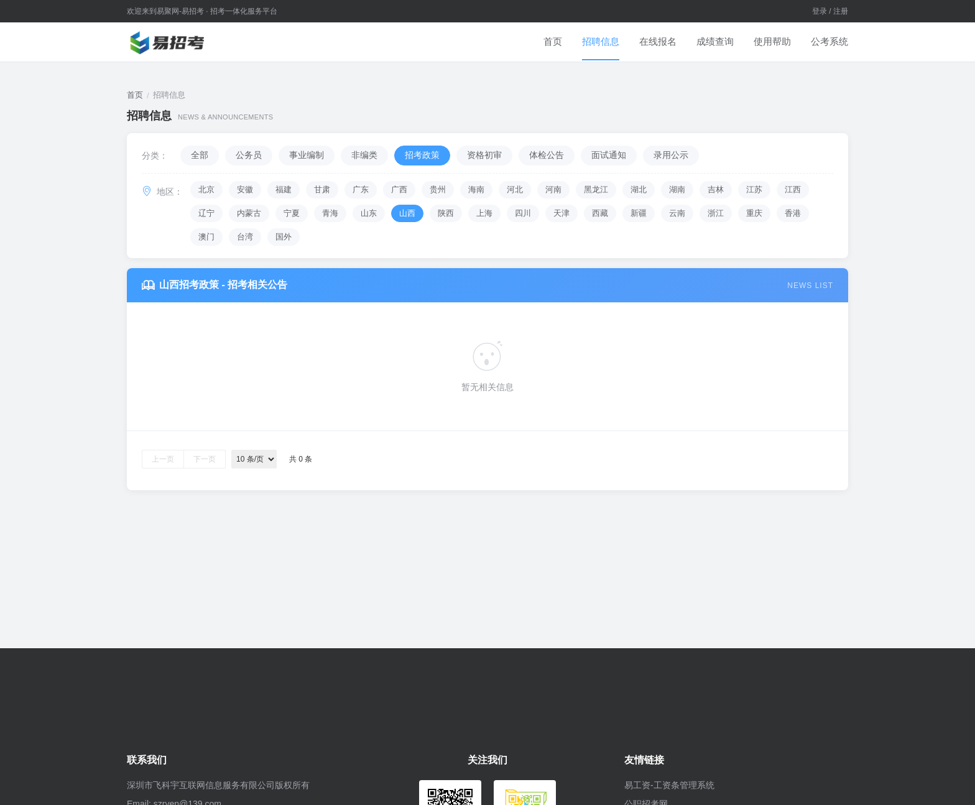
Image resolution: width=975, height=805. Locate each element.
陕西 (446, 213)
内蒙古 (249, 213)
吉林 (716, 189)
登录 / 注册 (830, 11)
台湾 (245, 236)
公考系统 (829, 41)
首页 (552, 41)
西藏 (600, 213)
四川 (523, 213)
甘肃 (322, 189)
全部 (199, 155)
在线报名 (658, 41)
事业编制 (306, 155)
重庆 (754, 213)
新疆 (639, 213)
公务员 (249, 155)
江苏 (754, 189)
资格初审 (484, 155)
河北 (515, 189)
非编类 (364, 155)
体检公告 (546, 155)
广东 (361, 189)
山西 (407, 213)
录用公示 (671, 155)
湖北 (639, 189)
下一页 (204, 459)
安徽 (245, 189)
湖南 (677, 189)
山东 (369, 213)
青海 (330, 213)
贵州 (438, 189)
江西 (793, 189)
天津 (561, 213)
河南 (553, 189)
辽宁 (206, 213)
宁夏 (292, 213)
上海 (484, 213)
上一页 (163, 459)
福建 (283, 189)
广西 (399, 189)
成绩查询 (715, 41)
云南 (677, 213)
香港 (793, 213)
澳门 (206, 236)
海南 (476, 189)
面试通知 (608, 155)
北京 (206, 189)
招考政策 (422, 155)
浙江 (716, 213)
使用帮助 (772, 41)
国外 (283, 236)
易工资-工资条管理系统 (669, 785)
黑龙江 (596, 189)
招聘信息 (600, 41)
